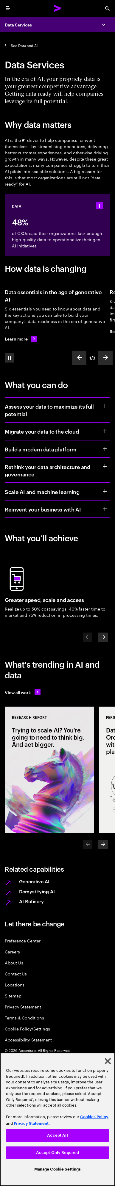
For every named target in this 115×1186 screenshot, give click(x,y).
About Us (14, 962)
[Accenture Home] (57, 8)
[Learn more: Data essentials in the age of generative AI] (21, 339)
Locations (14, 984)
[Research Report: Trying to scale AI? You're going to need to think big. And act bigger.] (49, 770)
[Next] (103, 637)
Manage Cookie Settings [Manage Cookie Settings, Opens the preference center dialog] (57, 1169)
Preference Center (23, 940)
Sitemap (13, 995)
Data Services (18, 24)
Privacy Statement (23, 1006)
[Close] (107, 1061)
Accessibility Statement (28, 1039)
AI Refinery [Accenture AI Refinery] (31, 901)
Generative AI (34, 881)
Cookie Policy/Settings (27, 1028)
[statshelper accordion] (99, 206)
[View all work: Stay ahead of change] (23, 692)
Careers (12, 951)
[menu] (8, 8)
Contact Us (16, 973)
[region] (57, 1119)
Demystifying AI (37, 891)
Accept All (57, 1135)
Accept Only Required (57, 1152)
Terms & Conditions (24, 1017)
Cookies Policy (94, 1117)
